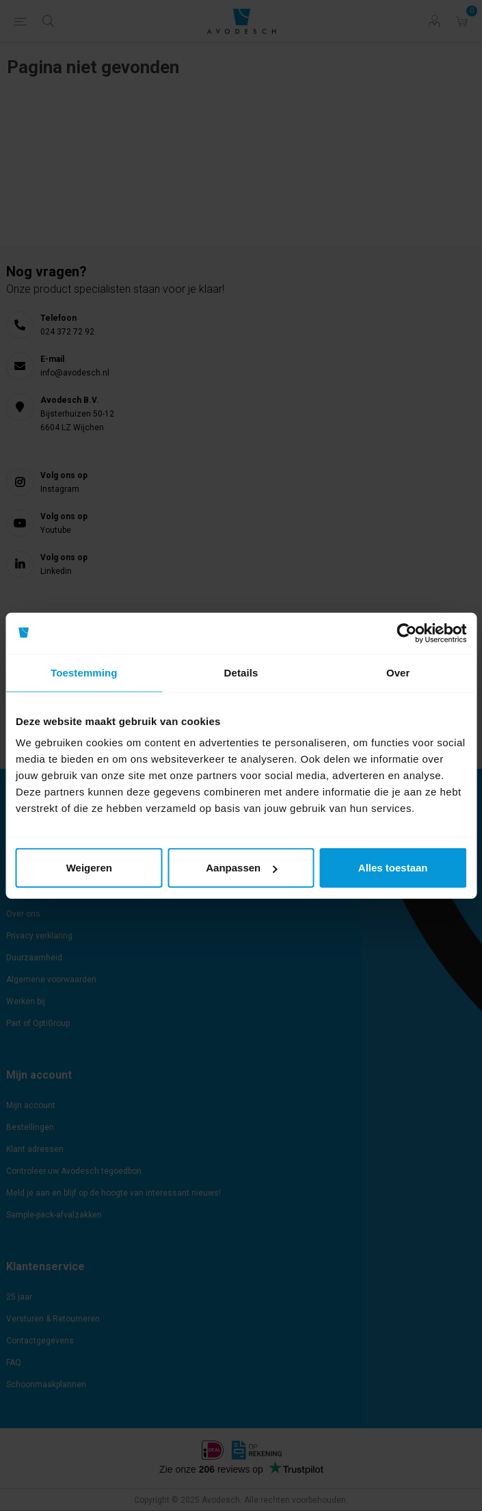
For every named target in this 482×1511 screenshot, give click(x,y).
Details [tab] (241, 672)
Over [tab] (398, 672)
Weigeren (89, 867)
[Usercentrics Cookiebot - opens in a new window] (406, 632)
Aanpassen (241, 867)
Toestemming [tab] (84, 672)
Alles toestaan (393, 867)
